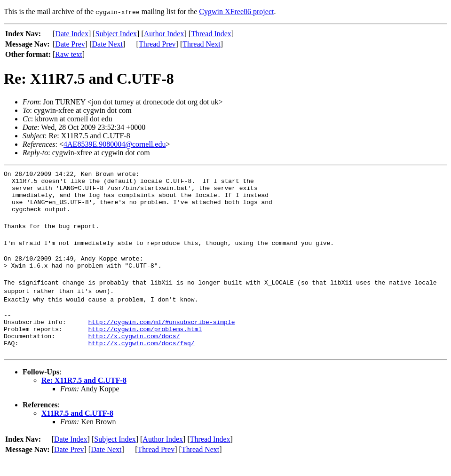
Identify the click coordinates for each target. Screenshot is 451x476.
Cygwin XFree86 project (236, 12)
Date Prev (70, 44)
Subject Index (116, 34)
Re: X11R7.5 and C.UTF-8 (84, 397)
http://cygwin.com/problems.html (145, 343)
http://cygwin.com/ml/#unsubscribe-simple (161, 334)
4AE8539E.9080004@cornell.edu (114, 144)
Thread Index (211, 34)
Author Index (164, 34)
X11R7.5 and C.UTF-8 (77, 430)
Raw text (68, 54)
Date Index (71, 34)
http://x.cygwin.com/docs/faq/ (141, 360)
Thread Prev (157, 44)
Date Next (107, 44)
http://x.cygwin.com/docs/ (134, 351)
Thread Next (201, 44)
